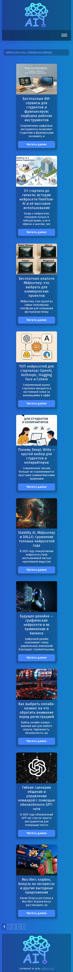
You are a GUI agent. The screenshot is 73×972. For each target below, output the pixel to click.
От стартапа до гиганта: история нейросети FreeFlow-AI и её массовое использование (36, 199)
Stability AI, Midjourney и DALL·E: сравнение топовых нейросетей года (36, 539)
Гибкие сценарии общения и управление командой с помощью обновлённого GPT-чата (36, 798)
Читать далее (36, 144)
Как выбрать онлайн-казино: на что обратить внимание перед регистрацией (36, 710)
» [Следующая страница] (23, 926)
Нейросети (47, 969)
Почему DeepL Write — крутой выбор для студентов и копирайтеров (36, 456)
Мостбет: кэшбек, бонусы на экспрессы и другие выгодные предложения (36, 885)
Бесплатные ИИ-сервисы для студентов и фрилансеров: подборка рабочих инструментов (36, 109)
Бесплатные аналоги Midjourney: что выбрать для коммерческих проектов (36, 287)
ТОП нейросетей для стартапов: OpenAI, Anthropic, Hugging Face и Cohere (36, 372)
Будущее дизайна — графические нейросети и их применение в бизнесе (36, 624)
